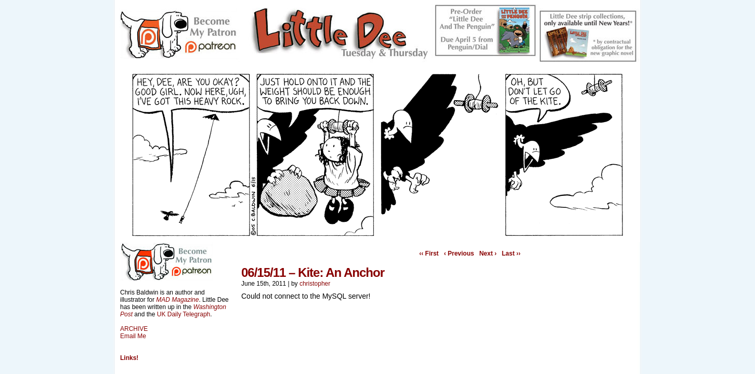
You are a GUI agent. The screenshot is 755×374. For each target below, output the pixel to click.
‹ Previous (459, 253)
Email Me (133, 336)
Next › (488, 253)
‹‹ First (428, 253)
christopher (315, 283)
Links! (129, 358)
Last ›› (511, 253)
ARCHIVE (134, 328)
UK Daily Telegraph (184, 314)
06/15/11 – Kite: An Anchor (312, 272)
